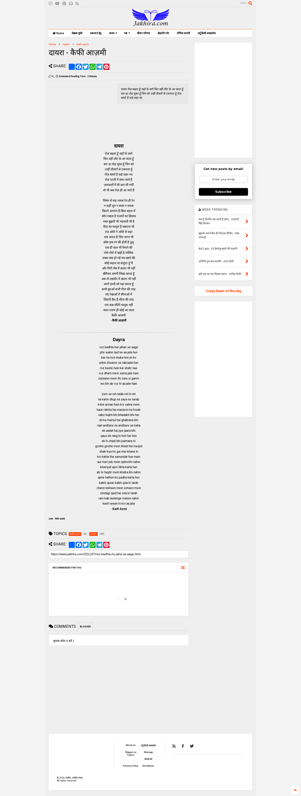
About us (131, 745)
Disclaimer (148, 766)
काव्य (113, 33)
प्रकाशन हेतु (95, 33)
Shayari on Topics (130, 753)
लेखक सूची (77, 33)
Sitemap (148, 752)
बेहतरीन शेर (163, 33)
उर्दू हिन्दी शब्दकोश (207, 33)
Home (58, 33)
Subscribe (223, 192)
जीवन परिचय (143, 33)
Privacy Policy (130, 766)
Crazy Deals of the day (223, 291)
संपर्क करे (148, 759)
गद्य (127, 33)
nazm (66, 44)
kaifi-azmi (83, 44)
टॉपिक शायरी (183, 33)
